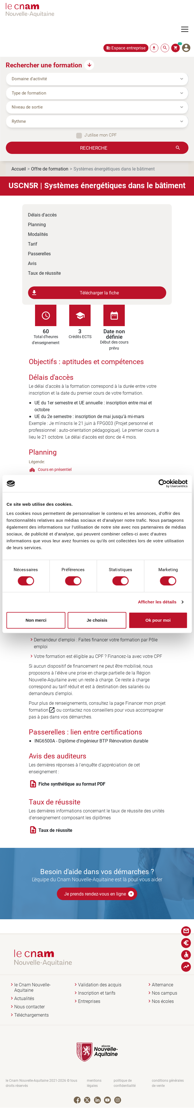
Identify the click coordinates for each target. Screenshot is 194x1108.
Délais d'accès (42, 215)
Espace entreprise (128, 48)
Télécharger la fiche (75, 292)
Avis (32, 263)
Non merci (36, 620)
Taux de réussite (44, 273)
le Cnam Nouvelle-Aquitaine (32, 987)
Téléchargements (31, 1015)
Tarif (32, 244)
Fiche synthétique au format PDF (71, 784)
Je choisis (97, 620)
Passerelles (39, 253)
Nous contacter (29, 1006)
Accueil (18, 169)
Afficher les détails (157, 601)
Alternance (162, 984)
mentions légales (94, 1083)
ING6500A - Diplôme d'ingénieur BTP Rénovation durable (91, 741)
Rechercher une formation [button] (44, 65)
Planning (37, 224)
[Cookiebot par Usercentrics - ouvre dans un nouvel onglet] (162, 483)
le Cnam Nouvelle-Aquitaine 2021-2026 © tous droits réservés (41, 1083)
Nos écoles (163, 1001)
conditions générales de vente (168, 1083)
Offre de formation (49, 169)
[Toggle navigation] (187, 29)
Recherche (93, 147)
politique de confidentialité (125, 1083)
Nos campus (164, 993)
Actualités (24, 998)
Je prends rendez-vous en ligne (99, 893)
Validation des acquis (99, 984)
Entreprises (89, 1001)
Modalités (38, 234)
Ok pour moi (157, 620)
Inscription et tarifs (96, 993)
